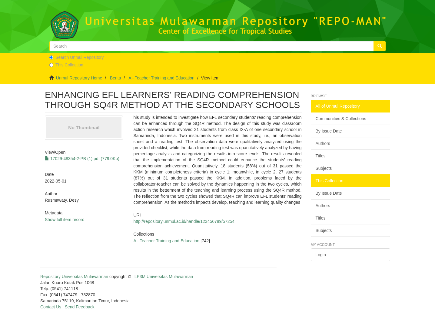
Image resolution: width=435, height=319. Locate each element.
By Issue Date (329, 131)
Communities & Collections (341, 118)
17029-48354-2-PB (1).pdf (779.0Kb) (82, 158)
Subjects (324, 168)
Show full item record (65, 219)
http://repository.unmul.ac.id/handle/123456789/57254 (183, 221)
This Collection (66, 64)
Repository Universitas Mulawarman (74, 276)
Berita (115, 78)
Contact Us (50, 306)
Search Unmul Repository (76, 57)
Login (321, 254)
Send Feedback (80, 306)
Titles (321, 155)
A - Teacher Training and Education (161, 78)
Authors (323, 143)
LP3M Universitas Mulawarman (163, 276)
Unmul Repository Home (79, 78)
